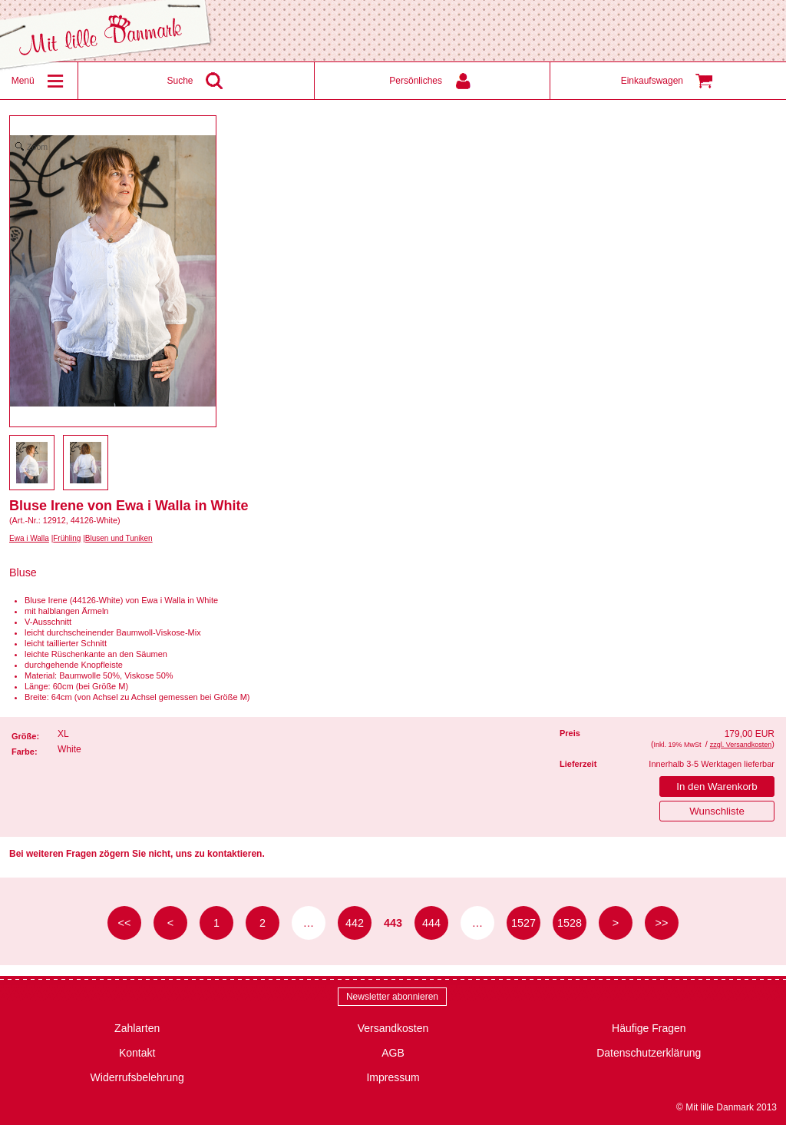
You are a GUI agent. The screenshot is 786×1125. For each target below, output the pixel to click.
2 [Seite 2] (262, 923)
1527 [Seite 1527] (523, 923)
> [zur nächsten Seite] (616, 923)
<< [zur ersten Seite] (124, 923)
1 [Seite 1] (216, 923)
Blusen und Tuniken (119, 538)
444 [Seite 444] (431, 923)
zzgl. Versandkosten (741, 744)
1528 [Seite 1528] (569, 923)
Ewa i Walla (29, 538)
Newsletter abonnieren (392, 996)
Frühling (67, 538)
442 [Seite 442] (354, 923)
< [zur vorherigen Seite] (170, 923)
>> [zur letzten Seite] (662, 923)
